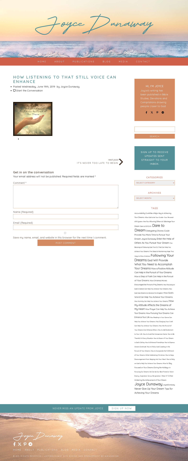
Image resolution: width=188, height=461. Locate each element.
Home (42, 61)
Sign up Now (122, 408)
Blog (107, 61)
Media (123, 61)
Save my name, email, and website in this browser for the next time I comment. (59, 237)
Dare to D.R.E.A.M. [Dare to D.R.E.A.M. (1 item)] (146, 226)
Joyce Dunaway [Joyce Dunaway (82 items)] (148, 384)
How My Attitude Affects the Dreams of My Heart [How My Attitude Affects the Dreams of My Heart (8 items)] (154, 305)
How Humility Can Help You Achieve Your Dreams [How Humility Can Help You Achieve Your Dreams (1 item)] (151, 301)
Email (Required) (23, 222)
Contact (143, 61)
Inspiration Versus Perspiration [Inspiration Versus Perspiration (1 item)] (150, 376)
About (59, 61)
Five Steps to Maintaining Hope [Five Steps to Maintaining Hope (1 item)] (160, 251)
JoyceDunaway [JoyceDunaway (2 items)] (169, 385)
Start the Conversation (29, 90)
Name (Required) (23, 211)
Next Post (65, 161)
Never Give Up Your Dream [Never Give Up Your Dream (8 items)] (149, 388)
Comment (20, 182)
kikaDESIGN (112, 456)
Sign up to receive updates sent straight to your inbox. (154, 158)
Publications (84, 61)
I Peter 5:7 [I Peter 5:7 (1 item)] (164, 376)
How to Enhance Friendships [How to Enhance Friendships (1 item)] (154, 342)
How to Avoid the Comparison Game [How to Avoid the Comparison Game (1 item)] (155, 334)
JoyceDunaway (94, 26)
